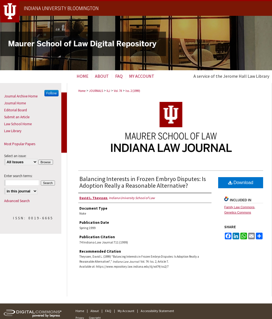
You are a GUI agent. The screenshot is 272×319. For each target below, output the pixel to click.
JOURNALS (96, 91)
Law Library (12, 131)
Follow (51, 93)
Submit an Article (16, 117)
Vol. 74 (118, 91)
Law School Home (18, 124)
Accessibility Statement (157, 311)
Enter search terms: (18, 176)
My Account (126, 311)
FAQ (108, 311)
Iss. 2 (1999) (132, 91)
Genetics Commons (237, 212)
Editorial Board (15, 110)
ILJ (108, 91)
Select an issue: (15, 156)
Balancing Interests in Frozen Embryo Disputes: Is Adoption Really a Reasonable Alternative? (142, 182)
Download (240, 182)
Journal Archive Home (20, 96)
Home (81, 91)
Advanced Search (17, 201)
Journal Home (15, 103)
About (94, 311)
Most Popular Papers (19, 144)
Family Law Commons (239, 207)
